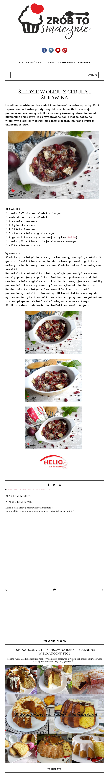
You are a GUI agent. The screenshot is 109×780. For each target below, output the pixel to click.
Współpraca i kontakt (74, 62)
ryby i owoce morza (17, 489)
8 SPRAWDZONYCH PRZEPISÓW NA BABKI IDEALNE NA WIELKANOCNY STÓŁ (54, 651)
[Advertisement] (54, 615)
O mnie (49, 62)
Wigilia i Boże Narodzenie (40, 489)
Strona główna (29, 62)
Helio (71, 237)
